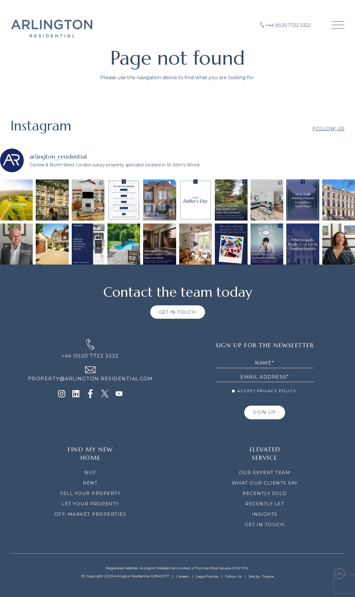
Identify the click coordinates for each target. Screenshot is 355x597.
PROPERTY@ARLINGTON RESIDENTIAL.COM (90, 379)
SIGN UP (264, 412)
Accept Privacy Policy (264, 390)
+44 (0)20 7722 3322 (90, 356)
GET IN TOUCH (177, 312)
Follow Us (328, 136)
